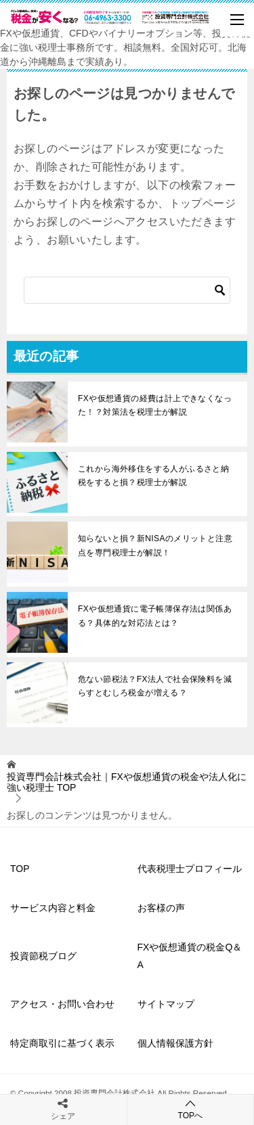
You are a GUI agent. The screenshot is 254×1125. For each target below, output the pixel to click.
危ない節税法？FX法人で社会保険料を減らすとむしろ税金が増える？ (155, 685)
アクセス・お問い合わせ (62, 1003)
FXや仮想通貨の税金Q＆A (189, 955)
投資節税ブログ (43, 955)
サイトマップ (165, 1003)
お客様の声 (161, 907)
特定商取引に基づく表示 (62, 1043)
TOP (127, 782)
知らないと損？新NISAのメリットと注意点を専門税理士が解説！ (155, 545)
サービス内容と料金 (53, 907)
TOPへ (191, 1109)
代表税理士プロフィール (189, 868)
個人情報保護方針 (175, 1043)
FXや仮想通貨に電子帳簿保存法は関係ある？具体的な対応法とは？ (155, 615)
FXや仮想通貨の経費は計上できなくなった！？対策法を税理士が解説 (155, 405)
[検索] (127, 290)
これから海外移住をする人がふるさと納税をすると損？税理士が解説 (153, 475)
